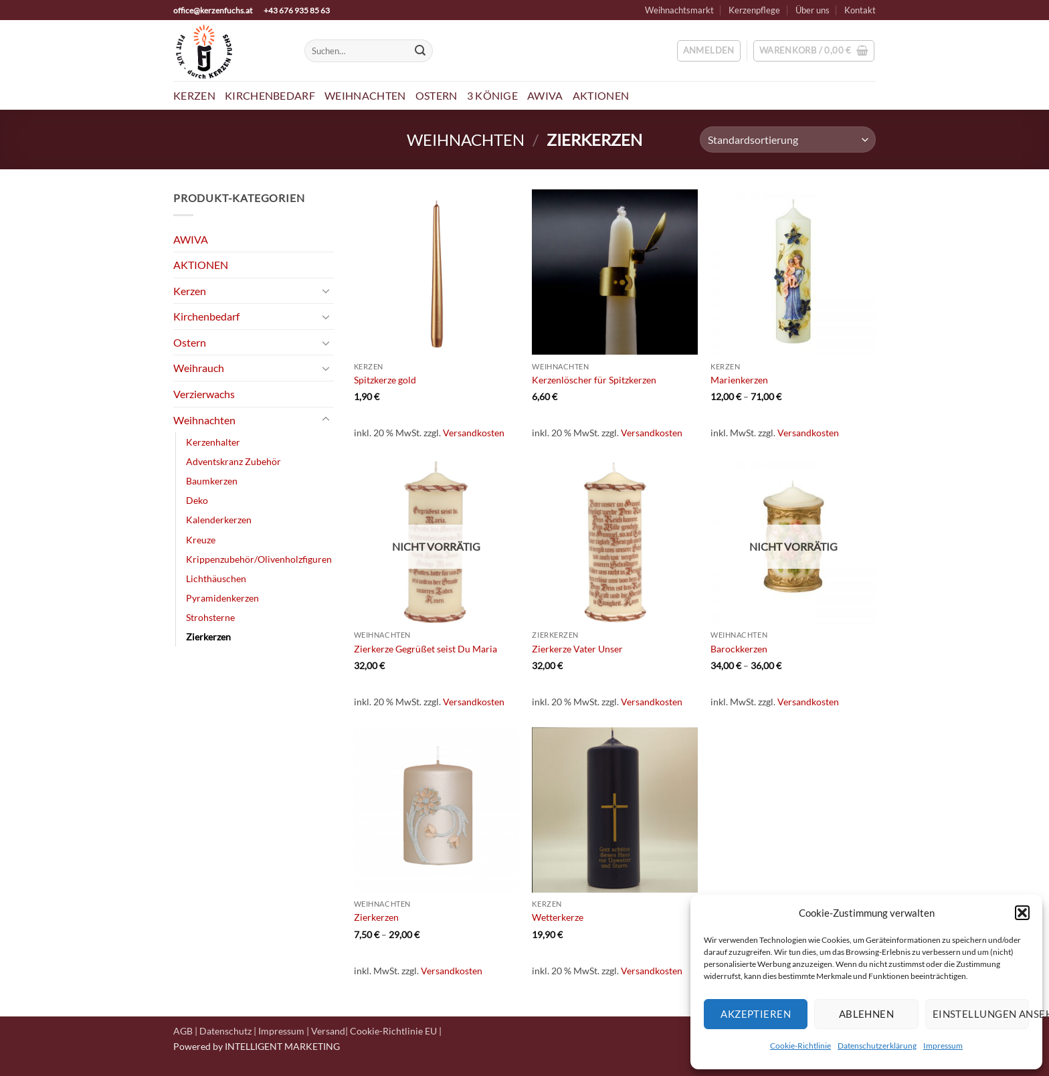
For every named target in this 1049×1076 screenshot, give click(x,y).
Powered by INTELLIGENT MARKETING (256, 1046)
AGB (183, 1031)
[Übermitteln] (420, 50)
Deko (197, 500)
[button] (1022, 912)
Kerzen (194, 95)
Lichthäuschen (216, 578)
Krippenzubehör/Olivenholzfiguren (259, 559)
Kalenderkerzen (219, 519)
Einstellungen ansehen (981, 1014)
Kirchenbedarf (270, 95)
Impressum (943, 1046)
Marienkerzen (739, 379)
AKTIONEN (200, 264)
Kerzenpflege (754, 10)
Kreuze (200, 539)
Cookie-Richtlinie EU (393, 1031)
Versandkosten (473, 432)
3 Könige (492, 95)
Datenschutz (225, 1031)
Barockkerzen (738, 648)
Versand (328, 1031)
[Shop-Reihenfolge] (788, 139)
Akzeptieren (756, 1014)
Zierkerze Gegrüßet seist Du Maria (425, 648)
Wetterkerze (557, 917)
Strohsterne (210, 617)
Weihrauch (198, 367)
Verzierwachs (204, 393)
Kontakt (860, 10)
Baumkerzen (211, 480)
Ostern (436, 95)
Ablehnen (866, 1014)
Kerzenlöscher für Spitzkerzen (594, 379)
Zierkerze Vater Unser (577, 648)
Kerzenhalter (213, 442)
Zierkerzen (208, 636)
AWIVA (545, 95)
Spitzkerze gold (385, 379)
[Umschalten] (326, 290)
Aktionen (601, 95)
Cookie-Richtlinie (800, 1046)
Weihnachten (365, 95)
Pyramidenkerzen (222, 598)
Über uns (812, 10)
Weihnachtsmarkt (679, 10)
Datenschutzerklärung (877, 1046)
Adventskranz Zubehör (233, 461)
